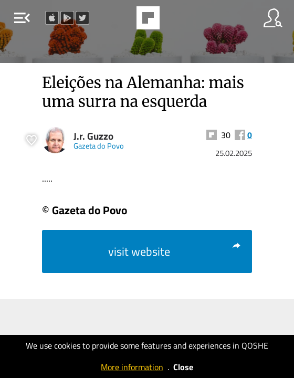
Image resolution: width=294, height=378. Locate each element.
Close (183, 367)
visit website (175, 251)
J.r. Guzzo (93, 136)
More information (132, 367)
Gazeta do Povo (99, 146)
